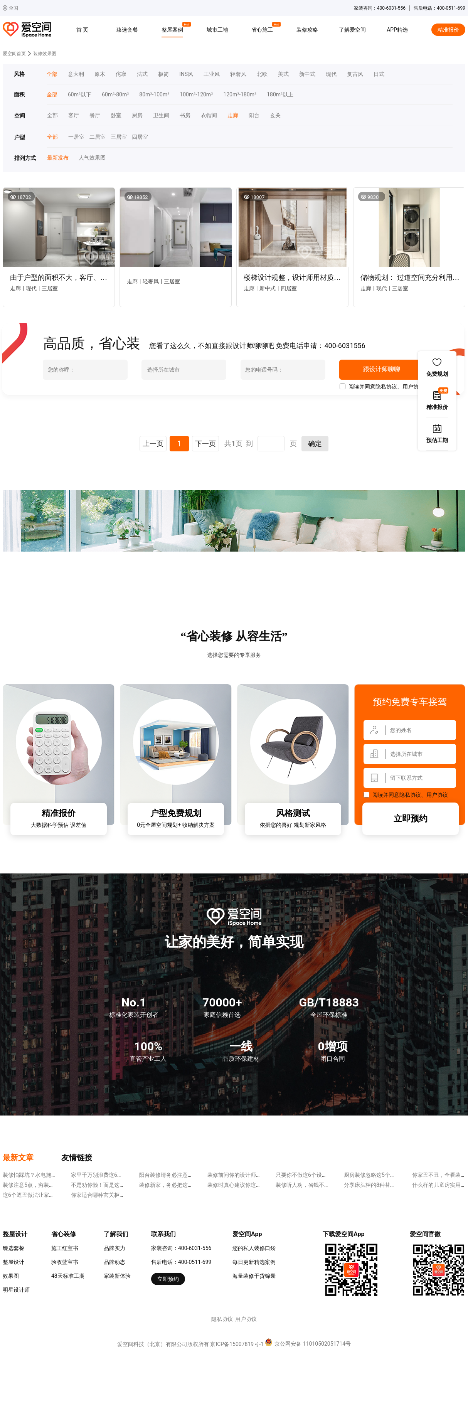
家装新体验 (117, 1276)
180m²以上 (280, 95)
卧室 (116, 115)
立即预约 (411, 818)
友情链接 (76, 1157)
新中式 (307, 74)
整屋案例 (173, 28)
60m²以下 (79, 95)
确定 (315, 443)
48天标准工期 (67, 1276)
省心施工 (263, 28)
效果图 (11, 1276)
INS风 (186, 74)
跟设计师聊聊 (381, 369)
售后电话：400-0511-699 (181, 1262)
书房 (185, 115)
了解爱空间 (352, 30)
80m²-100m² (154, 95)
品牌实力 (114, 1248)
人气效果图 (89, 158)
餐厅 (94, 115)
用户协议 (413, 387)
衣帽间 (209, 115)
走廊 (232, 115)
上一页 (153, 443)
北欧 (262, 74)
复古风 (355, 74)
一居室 (73, 137)
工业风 (212, 74)
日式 (379, 74)
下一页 (205, 443)
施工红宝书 (64, 1248)
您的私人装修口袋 (254, 1248)
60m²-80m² (115, 95)
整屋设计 (13, 1262)
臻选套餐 (127, 30)
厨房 (137, 115)
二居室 (94, 137)
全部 (52, 74)
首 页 (82, 30)
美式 (283, 74)
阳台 (254, 115)
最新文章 (18, 1157)
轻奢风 (238, 74)
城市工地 (217, 30)
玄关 (275, 115)
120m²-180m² (239, 95)
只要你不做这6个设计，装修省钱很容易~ (325, 1175)
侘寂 (121, 74)
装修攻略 (307, 30)
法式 (142, 74)
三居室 (116, 137)
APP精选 (397, 30)
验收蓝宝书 (64, 1262)
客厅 (73, 115)
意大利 (76, 74)
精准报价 (448, 30)
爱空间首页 (14, 53)
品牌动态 (114, 1262)
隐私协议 (386, 387)
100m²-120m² (196, 95)
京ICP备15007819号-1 (236, 1344)
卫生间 (161, 115)
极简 (163, 74)
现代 (331, 74)
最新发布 (57, 158)
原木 (99, 74)
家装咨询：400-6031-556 (181, 1248)
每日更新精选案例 (254, 1262)
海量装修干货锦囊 (254, 1276)
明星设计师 (16, 1290)
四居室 (137, 137)
